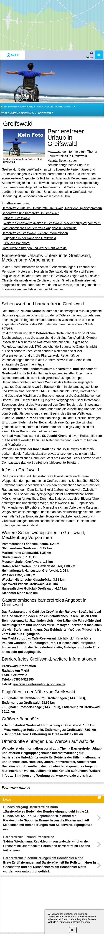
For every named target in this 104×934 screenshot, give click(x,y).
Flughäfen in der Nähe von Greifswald (30, 238)
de (87, 57)
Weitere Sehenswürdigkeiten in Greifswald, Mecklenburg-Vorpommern (52, 223)
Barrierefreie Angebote (17, 106)
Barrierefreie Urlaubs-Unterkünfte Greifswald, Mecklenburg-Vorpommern (52, 208)
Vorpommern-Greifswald (17, 113)
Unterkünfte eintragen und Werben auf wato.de (34, 248)
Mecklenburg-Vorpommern (54, 106)
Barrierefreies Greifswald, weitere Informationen (35, 233)
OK (73, 930)
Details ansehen (81, 922)
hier (88, 775)
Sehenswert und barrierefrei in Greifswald (30, 213)
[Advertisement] (52, 25)
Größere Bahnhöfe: (17, 243)
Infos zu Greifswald (17, 218)
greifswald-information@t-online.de (39, 684)
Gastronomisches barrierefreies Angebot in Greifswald (39, 228)
